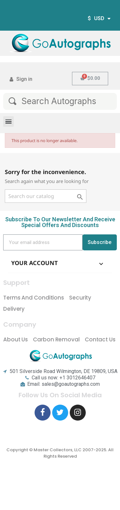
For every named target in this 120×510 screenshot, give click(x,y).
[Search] (45, 196)
